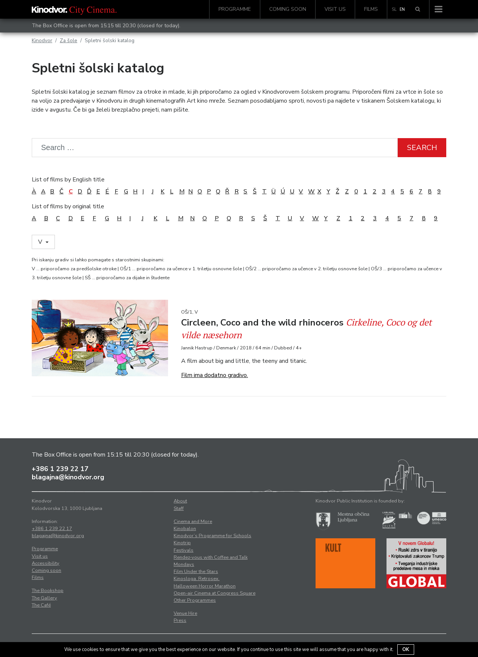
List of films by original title (68, 206)
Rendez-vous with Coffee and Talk (211, 557)
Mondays (184, 564)
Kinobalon (185, 528)
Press (180, 620)
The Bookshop (47, 590)
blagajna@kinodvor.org (68, 477)
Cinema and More (193, 521)
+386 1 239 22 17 (60, 468)
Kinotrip (182, 542)
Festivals (183, 550)
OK (405, 649)
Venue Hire (185, 613)
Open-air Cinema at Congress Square (214, 593)
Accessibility (45, 563)
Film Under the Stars (196, 571)
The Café (41, 605)
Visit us (335, 9)
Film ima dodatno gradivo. (214, 375)
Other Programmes (195, 600)
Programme (234, 9)
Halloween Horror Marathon (205, 586)
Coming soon (287, 9)
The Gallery (44, 598)
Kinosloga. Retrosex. (197, 578)
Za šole (68, 40)
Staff (179, 508)
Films (371, 9)
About (180, 501)
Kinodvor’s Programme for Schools (212, 535)
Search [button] (422, 148)
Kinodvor (42, 40)
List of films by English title (68, 179)
